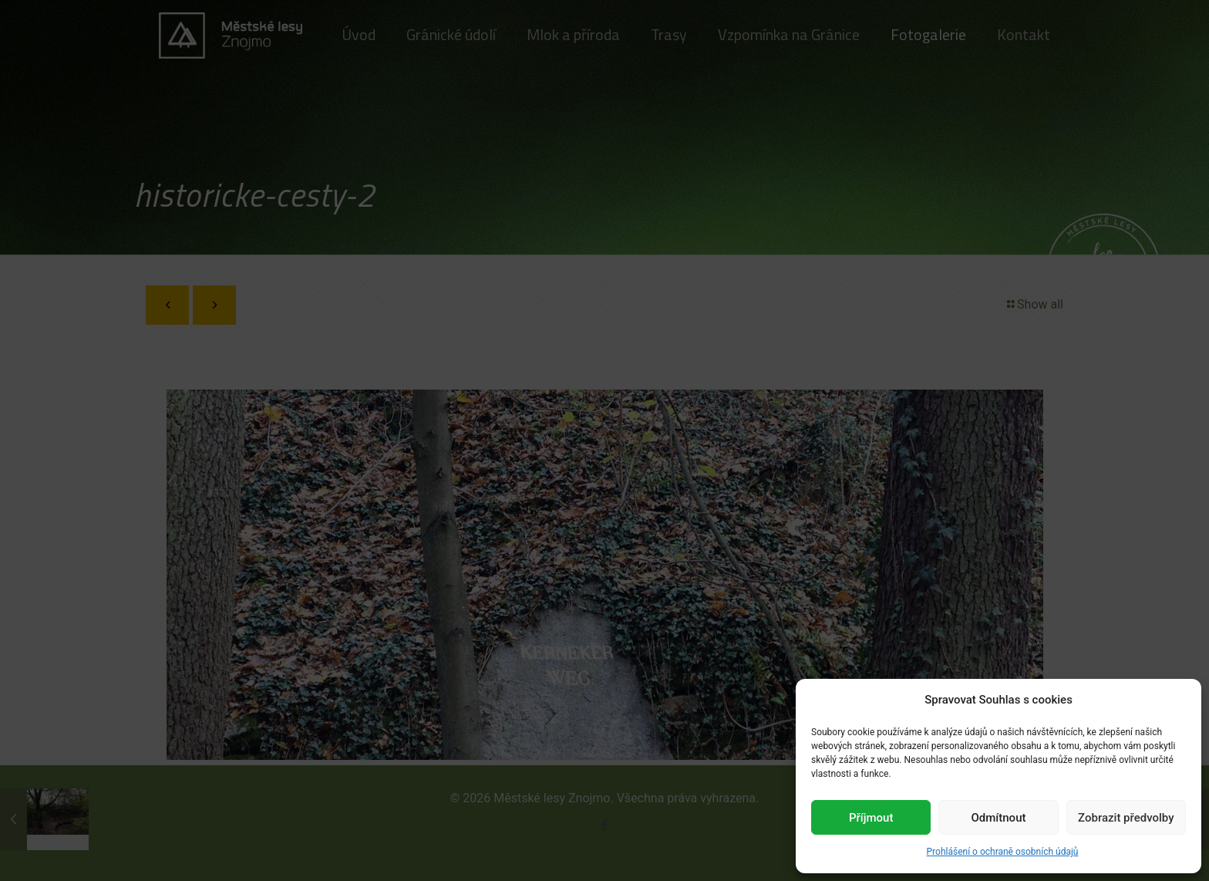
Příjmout (871, 818)
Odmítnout (999, 818)
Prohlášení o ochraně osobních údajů (1003, 851)
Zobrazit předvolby (1126, 818)
